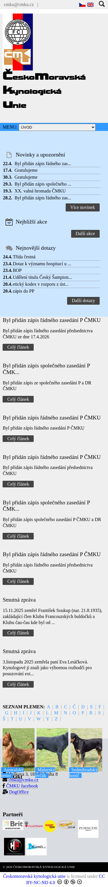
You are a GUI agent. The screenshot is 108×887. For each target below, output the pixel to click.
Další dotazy (83, 300)
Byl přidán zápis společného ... (42, 184)
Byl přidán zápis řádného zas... (42, 163)
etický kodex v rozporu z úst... (41, 284)
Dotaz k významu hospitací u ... (42, 263)
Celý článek (18, 347)
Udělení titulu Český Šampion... (42, 277)
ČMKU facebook (22, 785)
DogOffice (19, 791)
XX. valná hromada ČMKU (40, 190)
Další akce (85, 233)
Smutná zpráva (19, 600)
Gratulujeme (25, 170)
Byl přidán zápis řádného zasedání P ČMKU (52, 320)
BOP (17, 270)
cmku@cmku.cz (19, 4)
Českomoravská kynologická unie (34, 876)
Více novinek (82, 207)
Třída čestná (24, 256)
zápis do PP (23, 291)
